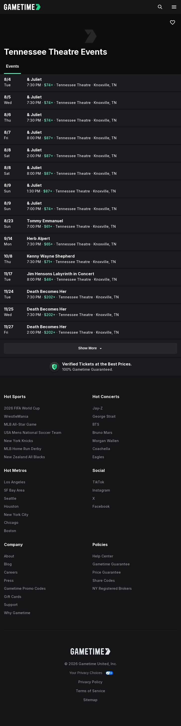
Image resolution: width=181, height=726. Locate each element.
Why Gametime (17, 613)
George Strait (104, 416)
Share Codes (103, 580)
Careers (11, 572)
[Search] (160, 7)
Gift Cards (12, 596)
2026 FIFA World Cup (22, 408)
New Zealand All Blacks (24, 457)
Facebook (101, 506)
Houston (11, 506)
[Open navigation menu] (174, 7)
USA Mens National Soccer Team (32, 432)
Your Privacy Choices (85, 673)
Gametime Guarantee (111, 564)
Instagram (101, 490)
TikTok (98, 482)
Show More (90, 348)
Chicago (11, 522)
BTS (95, 424)
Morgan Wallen (105, 441)
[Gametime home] (25, 7)
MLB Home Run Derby (22, 449)
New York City (16, 514)
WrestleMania (16, 416)
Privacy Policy (90, 682)
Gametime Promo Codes (25, 588)
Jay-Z (97, 408)
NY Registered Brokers (112, 588)
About (9, 556)
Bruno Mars (102, 432)
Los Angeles (14, 482)
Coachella (101, 449)
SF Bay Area (14, 490)
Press (9, 580)
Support (11, 604)
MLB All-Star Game (20, 424)
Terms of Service (90, 691)
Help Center (102, 556)
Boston (10, 531)
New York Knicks (18, 441)
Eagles (98, 457)
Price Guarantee (106, 572)
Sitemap (90, 700)
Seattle (10, 498)
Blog (8, 564)
